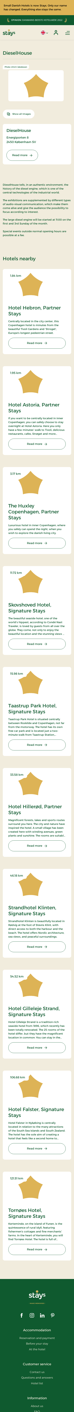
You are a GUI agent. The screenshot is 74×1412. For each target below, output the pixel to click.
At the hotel (37, 1349)
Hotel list (37, 1383)
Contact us (37, 1372)
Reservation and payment (37, 1338)
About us (37, 1406)
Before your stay (37, 1343)
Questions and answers (37, 1377)
